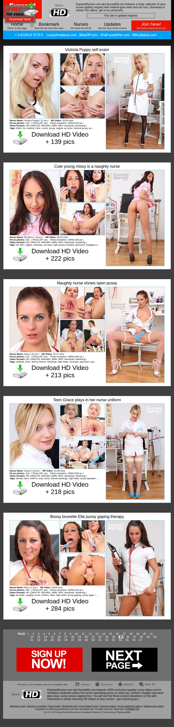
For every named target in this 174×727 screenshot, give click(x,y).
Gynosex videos (108, 706)
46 (65, 640)
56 (133, 640)
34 (113, 636)
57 (140, 640)
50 (93, 640)
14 (103, 633)
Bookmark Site (70, 706)
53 (113, 640)
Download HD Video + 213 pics (59, 371)
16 (117, 633)
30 (86, 636)
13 (96, 633)
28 (72, 636)
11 (83, 633)
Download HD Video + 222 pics (59, 254)
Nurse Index (54, 706)
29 (79, 636)
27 (65, 636)
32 (99, 636)
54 (120, 640)
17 (124, 633)
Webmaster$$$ (124, 712)
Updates (112, 24)
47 (72, 640)
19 (137, 633)
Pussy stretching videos (130, 706)
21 (151, 633)
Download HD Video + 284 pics (59, 605)
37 (134, 636)
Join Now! (151, 24)
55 (127, 640)
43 (45, 640)
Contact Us (132, 708)
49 (86, 640)
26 (59, 636)
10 (76, 633)
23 (38, 636)
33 (106, 636)
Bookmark (49, 24)
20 (144, 633)
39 (148, 636)
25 (52, 636)
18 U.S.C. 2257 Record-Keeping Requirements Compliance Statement (72, 712)
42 (38, 640)
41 (31, 640)
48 (79, 640)
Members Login (18, 706)
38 (141, 636)
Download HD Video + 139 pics (59, 138)
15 (110, 633)
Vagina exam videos (154, 706)
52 (106, 640)
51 (99, 640)
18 (131, 633)
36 (127, 636)
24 (45, 636)
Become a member (37, 706)
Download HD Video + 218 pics (59, 488)
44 (52, 640)
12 (90, 633)
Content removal (109, 712)
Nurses (81, 24)
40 (154, 636)
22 (31, 636)
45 (59, 640)
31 (93, 636)
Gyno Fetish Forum (88, 706)
